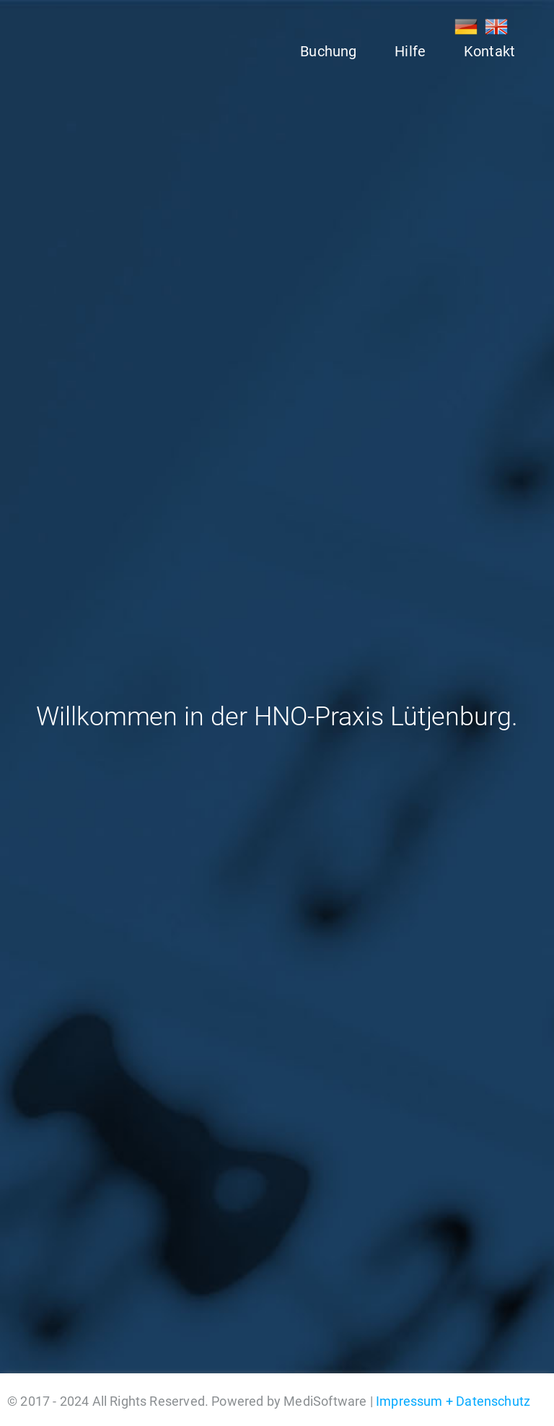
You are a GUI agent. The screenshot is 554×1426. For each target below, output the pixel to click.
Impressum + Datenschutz (453, 1401)
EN (496, 26)
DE (466, 26)
